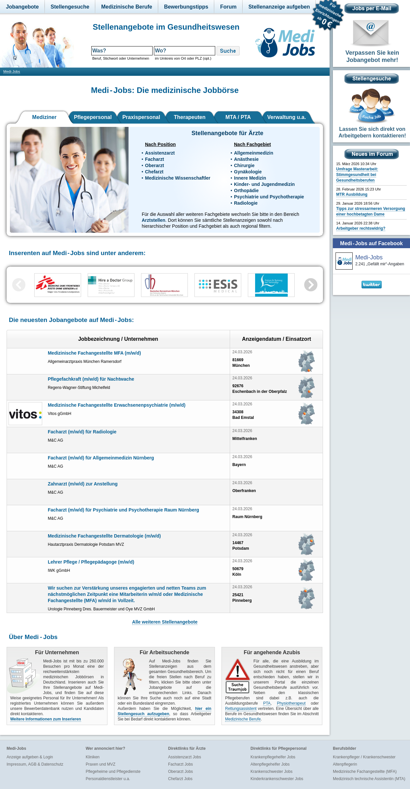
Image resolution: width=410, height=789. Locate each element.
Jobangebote (22, 7)
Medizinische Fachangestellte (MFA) (364, 771)
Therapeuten (189, 117)
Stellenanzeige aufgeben (279, 7)
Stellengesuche (70, 7)
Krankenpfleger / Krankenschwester (364, 757)
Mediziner (44, 117)
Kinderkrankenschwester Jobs (276, 778)
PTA (266, 703)
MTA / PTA (238, 117)
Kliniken (93, 757)
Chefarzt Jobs (180, 778)
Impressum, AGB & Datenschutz (35, 764)
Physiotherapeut (291, 703)
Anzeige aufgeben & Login (30, 757)
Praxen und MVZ (100, 764)
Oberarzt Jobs (180, 771)
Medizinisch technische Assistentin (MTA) (369, 778)
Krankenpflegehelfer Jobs (272, 757)
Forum (228, 7)
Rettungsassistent (240, 708)
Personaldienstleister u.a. (108, 778)
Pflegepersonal (93, 117)
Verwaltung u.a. (286, 117)
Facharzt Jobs (180, 764)
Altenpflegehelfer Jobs (270, 764)
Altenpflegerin (345, 764)
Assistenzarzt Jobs (184, 757)
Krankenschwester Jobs (271, 771)
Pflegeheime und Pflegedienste (113, 771)
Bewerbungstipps (186, 7)
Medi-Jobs (11, 71)
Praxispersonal (141, 117)
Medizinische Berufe (126, 7)
